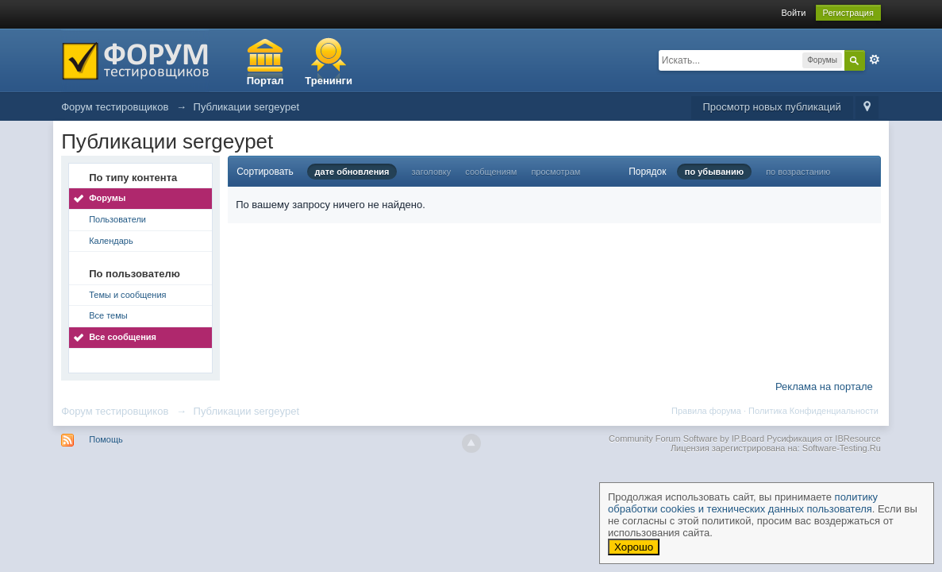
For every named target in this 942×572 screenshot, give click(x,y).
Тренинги (328, 81)
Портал (265, 81)
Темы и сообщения (127, 295)
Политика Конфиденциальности (813, 410)
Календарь (111, 240)
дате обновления (352, 171)
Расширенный (874, 59)
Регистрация (848, 12)
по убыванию (714, 171)
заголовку (432, 171)
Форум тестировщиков (114, 411)
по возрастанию (798, 171)
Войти (794, 12)
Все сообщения (122, 337)
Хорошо (633, 547)
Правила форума (706, 410)
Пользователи (117, 219)
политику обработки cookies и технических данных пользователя (743, 503)
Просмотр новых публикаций (772, 107)
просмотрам (555, 171)
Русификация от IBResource (822, 438)
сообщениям (491, 171)
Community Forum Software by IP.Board (686, 438)
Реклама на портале (824, 386)
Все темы (108, 315)
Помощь (106, 439)
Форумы (107, 198)
